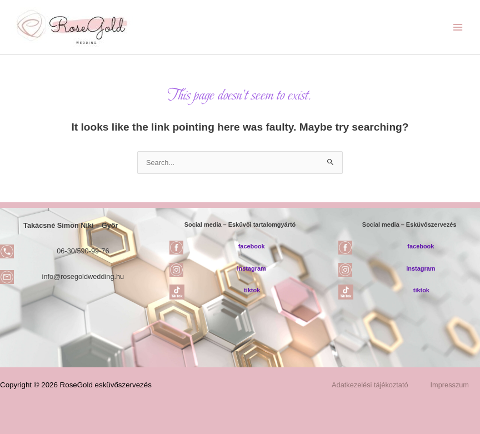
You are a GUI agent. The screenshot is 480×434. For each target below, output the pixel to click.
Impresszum (450, 385)
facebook (251, 246)
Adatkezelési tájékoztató (370, 385)
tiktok (252, 290)
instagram (251, 268)
